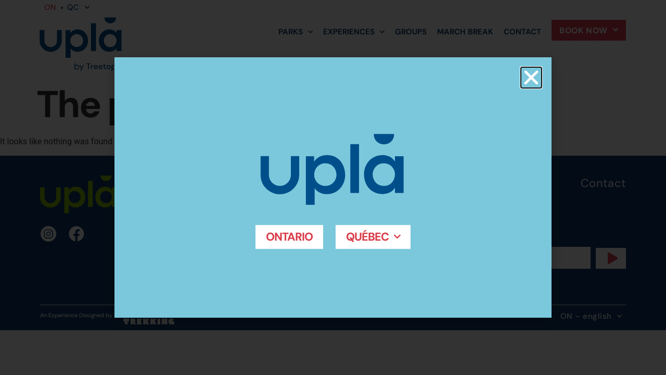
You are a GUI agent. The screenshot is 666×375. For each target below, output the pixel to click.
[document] (333, 187)
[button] (531, 78)
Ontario (289, 236)
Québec (373, 237)
